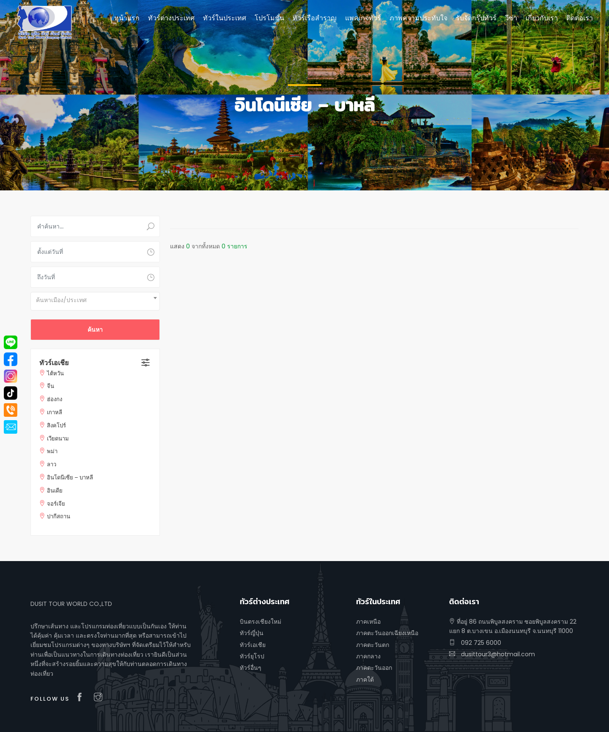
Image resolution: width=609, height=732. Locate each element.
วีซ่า (511, 18)
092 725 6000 (475, 642)
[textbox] (95, 300)
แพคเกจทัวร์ (363, 18)
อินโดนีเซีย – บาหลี (70, 477)
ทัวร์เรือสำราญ (315, 18)
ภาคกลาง (368, 656)
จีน (50, 386)
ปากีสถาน (58, 516)
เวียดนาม (58, 439)
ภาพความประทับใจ (418, 18)
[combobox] (95, 301)
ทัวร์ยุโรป (252, 656)
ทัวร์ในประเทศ (224, 18)
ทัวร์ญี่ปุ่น (251, 633)
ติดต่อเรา (579, 18)
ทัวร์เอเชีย (54, 363)
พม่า (52, 451)
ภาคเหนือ (368, 621)
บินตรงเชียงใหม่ (260, 621)
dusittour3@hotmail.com (492, 654)
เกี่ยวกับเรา (542, 18)
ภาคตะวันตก (372, 645)
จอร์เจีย (56, 504)
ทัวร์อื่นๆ (250, 667)
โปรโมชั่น (269, 18)
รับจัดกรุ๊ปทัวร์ (476, 18)
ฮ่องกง (54, 399)
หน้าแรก (127, 18)
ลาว (51, 464)
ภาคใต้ (365, 679)
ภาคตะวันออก (374, 667)
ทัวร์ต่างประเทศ (171, 18)
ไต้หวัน (55, 373)
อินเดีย (55, 491)
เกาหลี (54, 412)
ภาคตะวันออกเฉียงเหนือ (387, 633)
